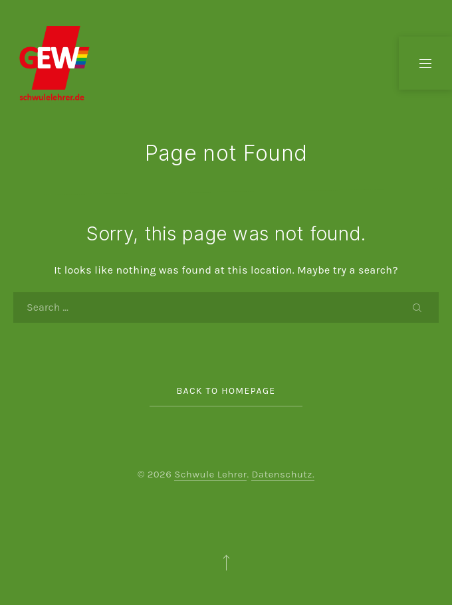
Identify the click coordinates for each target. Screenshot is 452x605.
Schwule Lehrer (210, 474)
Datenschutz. (282, 474)
